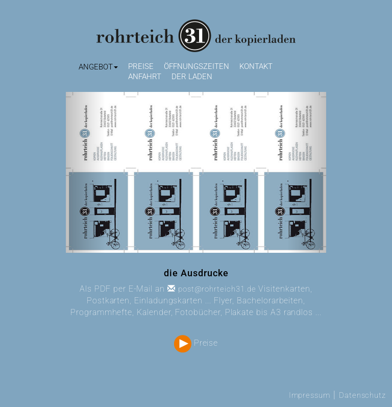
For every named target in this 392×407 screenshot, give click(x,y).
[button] (98, 67)
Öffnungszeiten (196, 66)
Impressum (309, 395)
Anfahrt (144, 76)
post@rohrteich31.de (211, 289)
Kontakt (256, 66)
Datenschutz (362, 395)
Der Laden (192, 76)
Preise (141, 66)
